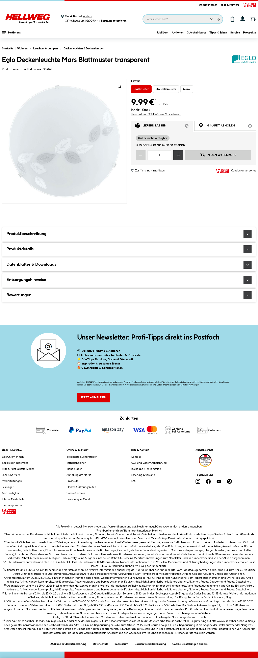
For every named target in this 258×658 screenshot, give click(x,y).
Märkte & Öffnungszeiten (81, 487)
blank (186, 89)
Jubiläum (163, 35)
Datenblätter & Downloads (129, 265)
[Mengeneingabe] (159, 155)
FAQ (133, 481)
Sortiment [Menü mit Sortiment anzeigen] (11, 35)
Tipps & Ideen (218, 35)
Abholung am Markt (79, 475)
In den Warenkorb (218, 155)
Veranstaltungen (12, 481)
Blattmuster (141, 89)
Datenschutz (100, 643)
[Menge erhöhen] (178, 155)
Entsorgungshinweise (129, 280)
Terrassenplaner (76, 463)
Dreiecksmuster (166, 89)
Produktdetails (10, 69)
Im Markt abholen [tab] (227, 126)
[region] (64, 141)
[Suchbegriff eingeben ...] (183, 19)
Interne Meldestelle (13, 499)
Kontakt (136, 457)
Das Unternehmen (13, 457)
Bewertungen (129, 295)
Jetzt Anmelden (93, 397)
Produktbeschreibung (129, 234)
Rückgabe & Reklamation (146, 469)
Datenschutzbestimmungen (188, 385)
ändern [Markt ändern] (87, 16)
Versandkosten (117, 526)
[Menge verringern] (141, 155)
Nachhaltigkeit (11, 493)
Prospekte (249, 35)
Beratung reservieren (112, 20)
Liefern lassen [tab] (164, 126)
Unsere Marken (208, 5)
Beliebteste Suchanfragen (82, 457)
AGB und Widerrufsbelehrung (149, 463)
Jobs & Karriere (230, 5)
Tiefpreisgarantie (12, 505)
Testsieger (8, 487)
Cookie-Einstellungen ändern (190, 643)
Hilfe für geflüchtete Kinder (18, 469)
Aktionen (177, 35)
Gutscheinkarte (196, 35)
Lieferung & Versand (143, 475)
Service (235, 35)
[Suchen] (218, 19)
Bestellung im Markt (78, 499)
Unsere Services (76, 493)
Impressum (121, 643)
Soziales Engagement (15, 463)
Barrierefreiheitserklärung (150, 643)
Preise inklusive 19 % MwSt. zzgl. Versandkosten (156, 114)
